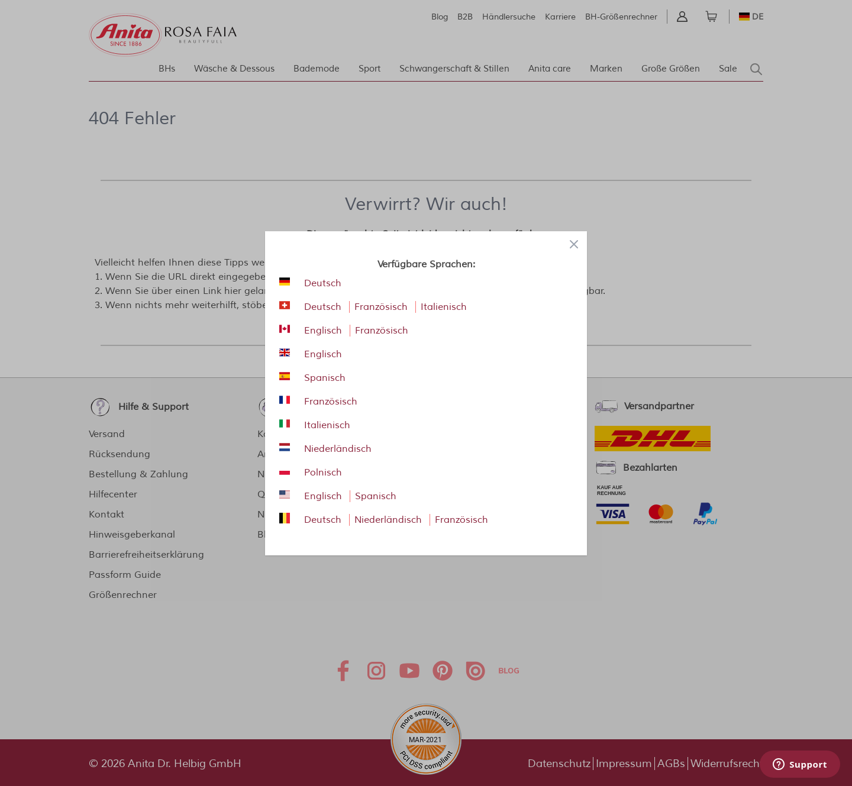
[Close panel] (574, 244)
